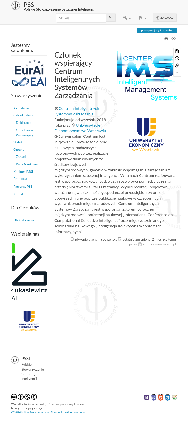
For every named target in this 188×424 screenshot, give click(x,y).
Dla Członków (23, 220)
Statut (17, 142)
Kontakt (19, 194)
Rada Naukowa (27, 164)
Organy (18, 149)
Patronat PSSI (23, 186)
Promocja (20, 179)
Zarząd (21, 157)
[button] (127, 18)
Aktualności (21, 108)
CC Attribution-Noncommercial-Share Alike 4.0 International (48, 412)
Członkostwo (23, 115)
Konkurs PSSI (23, 172)
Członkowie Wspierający (25, 132)
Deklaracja (23, 123)
